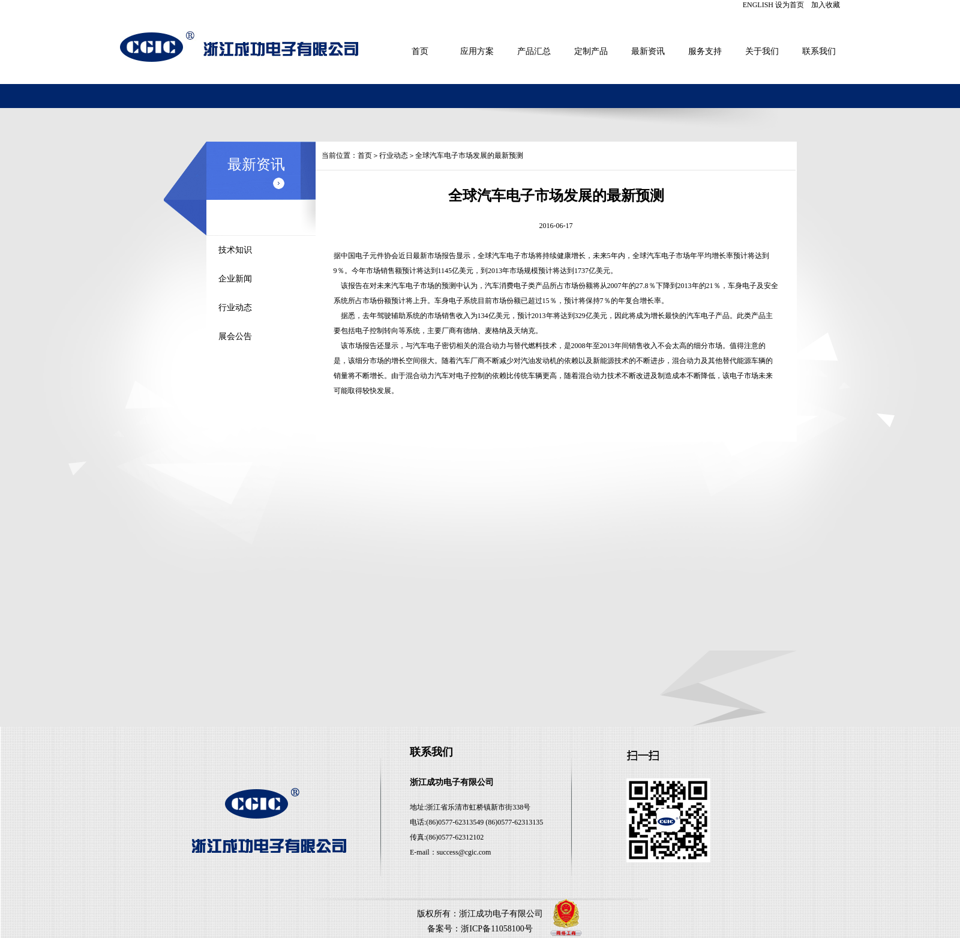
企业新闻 (235, 278)
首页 (420, 51)
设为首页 (789, 5)
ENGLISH (758, 5)
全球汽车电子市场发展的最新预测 (469, 155)
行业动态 (235, 307)
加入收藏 (825, 5)
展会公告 (235, 336)
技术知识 (235, 249)
